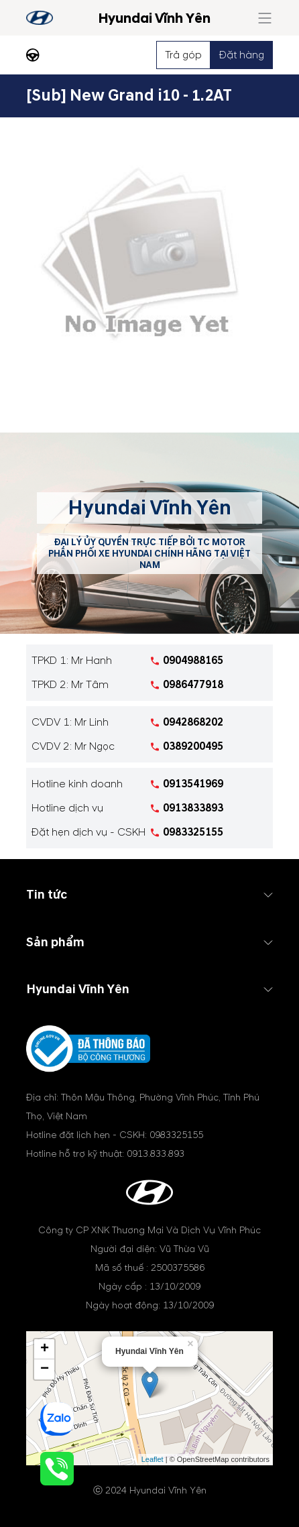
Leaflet (152, 1459)
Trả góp (183, 55)
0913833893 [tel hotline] (193, 808)
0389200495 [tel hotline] (193, 746)
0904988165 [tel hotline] (193, 660)
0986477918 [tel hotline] (193, 684)
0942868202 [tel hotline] (193, 722)
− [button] (44, 1369)
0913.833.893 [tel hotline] (155, 1154)
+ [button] (44, 1349)
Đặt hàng (241, 55)
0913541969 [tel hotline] (193, 784)
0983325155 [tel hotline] (193, 832)
